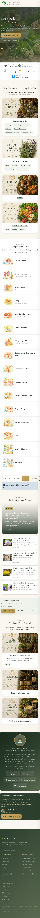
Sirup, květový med (27, 133)
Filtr (25, 478)
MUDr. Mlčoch (6, 893)
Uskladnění (8, 129)
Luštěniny (22, 229)
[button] (36, 3)
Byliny (7, 165)
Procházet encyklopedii (11, 35)
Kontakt (4, 896)
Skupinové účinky (28, 874)
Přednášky (5, 887)
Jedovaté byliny (9, 169)
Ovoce (7, 229)
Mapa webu (5, 899)
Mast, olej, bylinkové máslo (20, 721)
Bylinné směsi (27, 865)
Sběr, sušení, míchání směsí (21, 125)
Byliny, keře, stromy (20, 161)
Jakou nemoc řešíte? (10, 41)
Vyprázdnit (34, 478)
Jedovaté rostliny (7, 874)
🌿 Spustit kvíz (8, 611)
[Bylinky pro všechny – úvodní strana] (11, 3)
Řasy (29, 165)
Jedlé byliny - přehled (22, 169)
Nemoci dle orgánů (28, 858)
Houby (20, 197)
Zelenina (14, 229)
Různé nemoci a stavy (29, 862)
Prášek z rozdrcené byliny (12, 133)
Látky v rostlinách (28, 871)
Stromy (23, 165)
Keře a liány (15, 165)
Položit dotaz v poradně (26, 611)
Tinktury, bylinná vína (20, 129)
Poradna (4, 890)
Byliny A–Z (5, 858)
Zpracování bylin (20, 121)
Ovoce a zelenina (7, 871)
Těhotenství (26, 868)
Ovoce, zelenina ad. (20, 225)
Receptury (8, 125)
